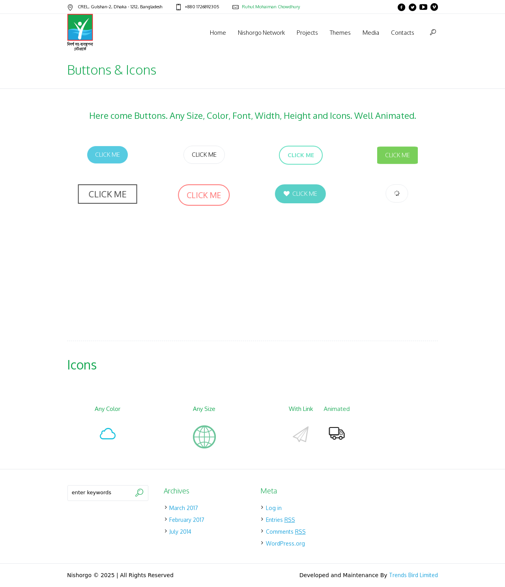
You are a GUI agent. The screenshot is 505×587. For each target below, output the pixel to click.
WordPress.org (285, 543)
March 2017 (183, 507)
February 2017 (186, 519)
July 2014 (180, 531)
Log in (274, 507)
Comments (286, 531)
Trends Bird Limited (413, 575)
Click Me (107, 154)
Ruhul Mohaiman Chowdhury (271, 6)
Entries (280, 519)
